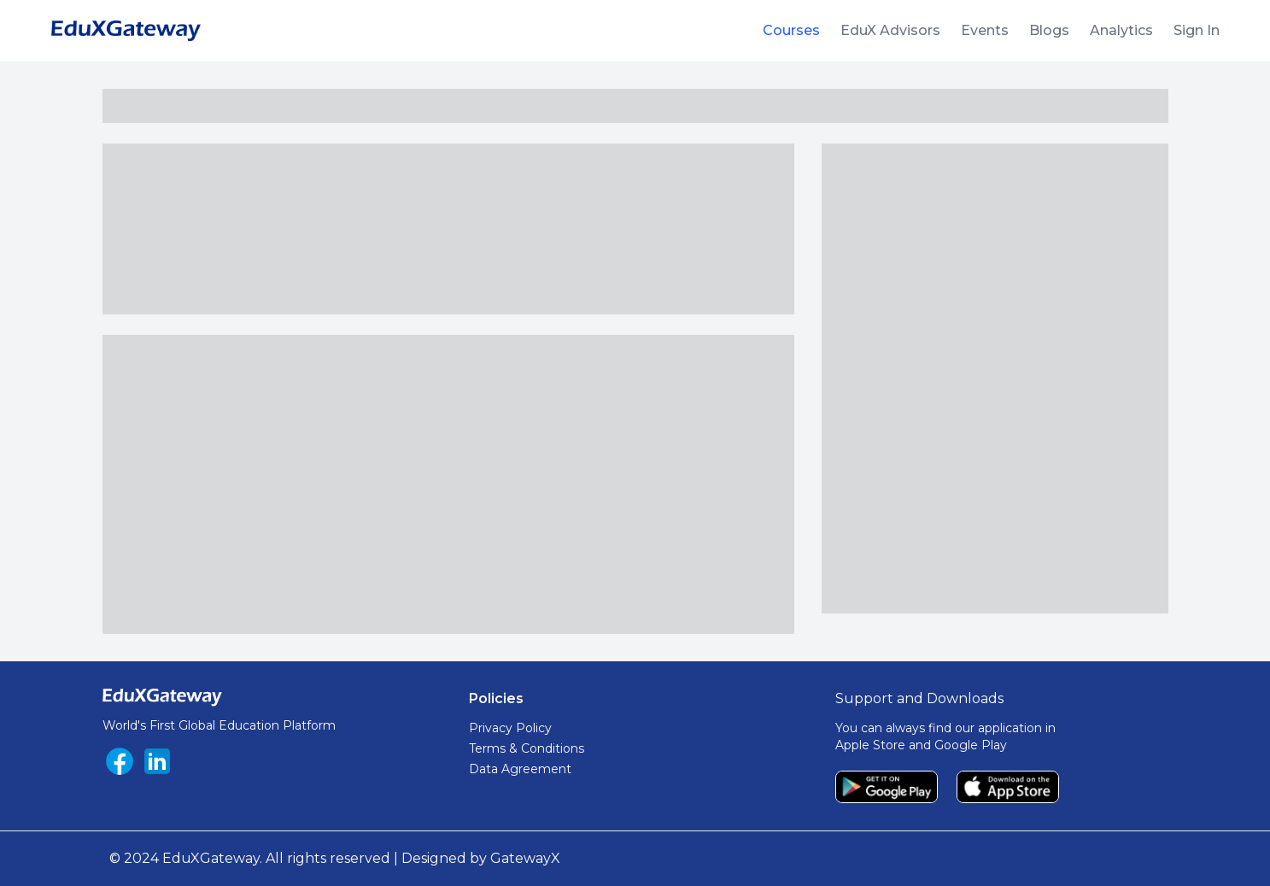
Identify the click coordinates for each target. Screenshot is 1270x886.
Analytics (1121, 30)
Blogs (1049, 30)
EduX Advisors (890, 30)
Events (985, 30)
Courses (791, 30)
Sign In (1196, 30)
